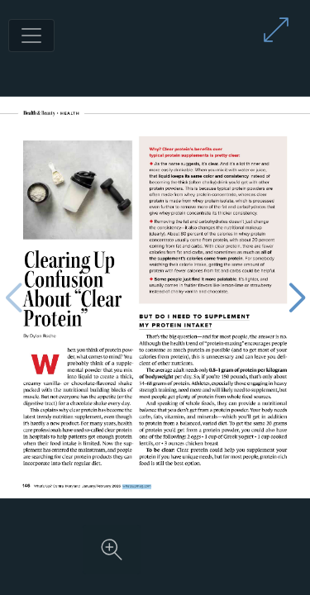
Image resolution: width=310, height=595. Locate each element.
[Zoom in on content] (111, 549)
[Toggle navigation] (31, 35)
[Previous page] (13, 298)
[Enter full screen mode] (276, 30)
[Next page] (297, 298)
